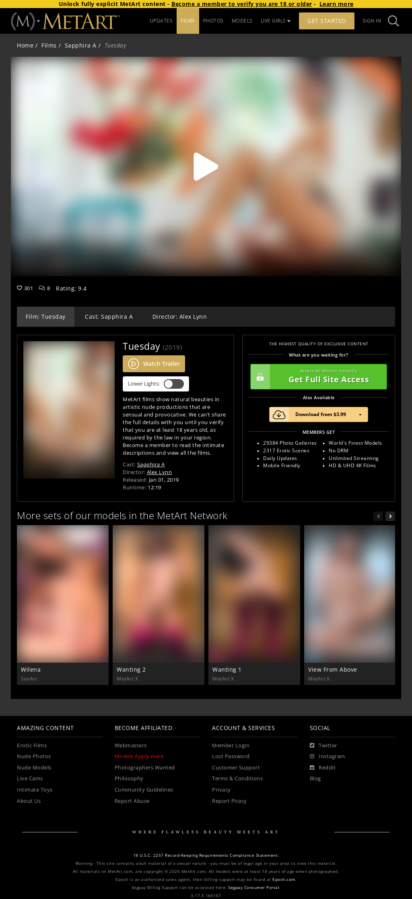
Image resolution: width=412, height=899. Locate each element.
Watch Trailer (154, 363)
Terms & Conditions (237, 778)
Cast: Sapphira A (109, 316)
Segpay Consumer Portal (253, 887)
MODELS (242, 20)
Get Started (326, 21)
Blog (315, 778)
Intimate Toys (35, 789)
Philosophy (129, 778)
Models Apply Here (139, 756)
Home (25, 45)
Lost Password (231, 756)
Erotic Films (32, 745)
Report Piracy (229, 801)
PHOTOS (213, 20)
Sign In (372, 20)
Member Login (230, 745)
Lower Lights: (156, 384)
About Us (29, 801)
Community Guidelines (144, 789)
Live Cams (30, 778)
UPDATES (161, 20)
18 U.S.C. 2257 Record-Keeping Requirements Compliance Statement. (206, 855)
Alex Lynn (159, 472)
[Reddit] (323, 767)
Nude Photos (34, 756)
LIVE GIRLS (276, 20)
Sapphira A (81, 45)
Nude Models (34, 767)
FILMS (188, 20)
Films (49, 45)
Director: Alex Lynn (179, 316)
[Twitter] (323, 745)
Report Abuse (132, 801)
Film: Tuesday (46, 316)
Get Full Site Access (317, 376)
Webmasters (131, 745)
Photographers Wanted (145, 767)
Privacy (221, 789)
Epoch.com (283, 879)
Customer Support (236, 767)
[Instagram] (327, 756)
